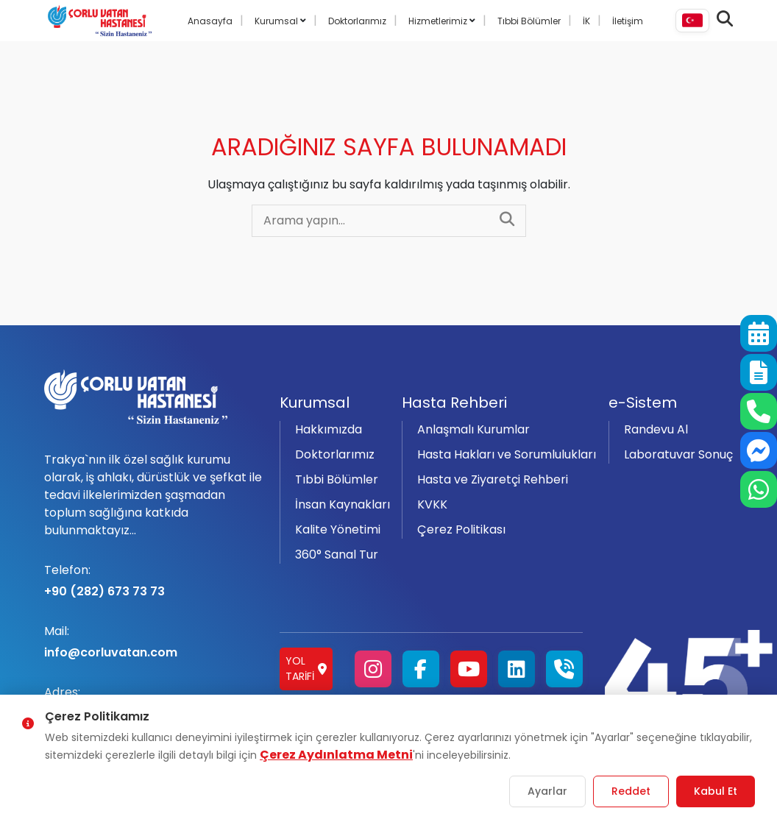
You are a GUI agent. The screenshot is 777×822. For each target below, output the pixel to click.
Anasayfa (210, 21)
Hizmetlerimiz (438, 21)
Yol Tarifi (306, 668)
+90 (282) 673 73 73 (153, 580)
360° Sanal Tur (336, 554)
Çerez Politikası (461, 529)
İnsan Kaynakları (342, 504)
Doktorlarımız (357, 21)
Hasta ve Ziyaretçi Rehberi (492, 479)
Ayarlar (547, 791)
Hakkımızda (328, 429)
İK (586, 21)
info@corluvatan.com (153, 642)
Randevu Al (656, 429)
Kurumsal (277, 21)
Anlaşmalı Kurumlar (473, 429)
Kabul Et (715, 791)
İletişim (627, 21)
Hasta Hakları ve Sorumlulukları (506, 454)
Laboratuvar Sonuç (678, 454)
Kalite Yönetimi (337, 529)
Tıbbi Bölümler (529, 21)
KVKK (432, 504)
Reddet (630, 791)
